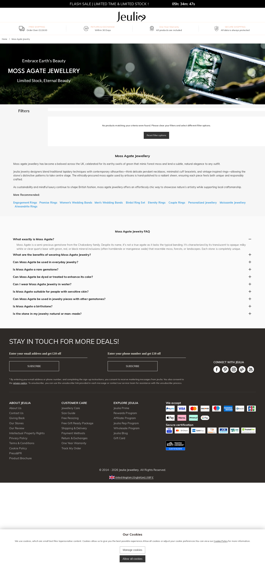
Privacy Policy (18, 438)
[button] (132, 477)
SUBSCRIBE (34, 366)
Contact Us (16, 413)
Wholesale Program (126, 428)
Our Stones (16, 423)
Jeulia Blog (121, 433)
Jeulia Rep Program (126, 423)
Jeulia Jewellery (128, 470)
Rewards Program (125, 413)
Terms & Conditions (21, 443)
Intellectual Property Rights (27, 433)
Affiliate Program (125, 418)
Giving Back (17, 418)
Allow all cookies (132, 558)
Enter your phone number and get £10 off (134, 353)
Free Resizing (70, 418)
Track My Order (71, 448)
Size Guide (68, 413)
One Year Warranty (73, 443)
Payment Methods (73, 433)
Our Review (16, 428)
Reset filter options (156, 135)
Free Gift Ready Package (77, 423)
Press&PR (15, 453)
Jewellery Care (70, 408)
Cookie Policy (18, 448)
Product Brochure (20, 458)
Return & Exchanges (74, 438)
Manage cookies (132, 550)
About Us (15, 408)
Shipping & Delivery (74, 428)
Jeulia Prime (121, 408)
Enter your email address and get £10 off (35, 353)
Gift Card (119, 438)
